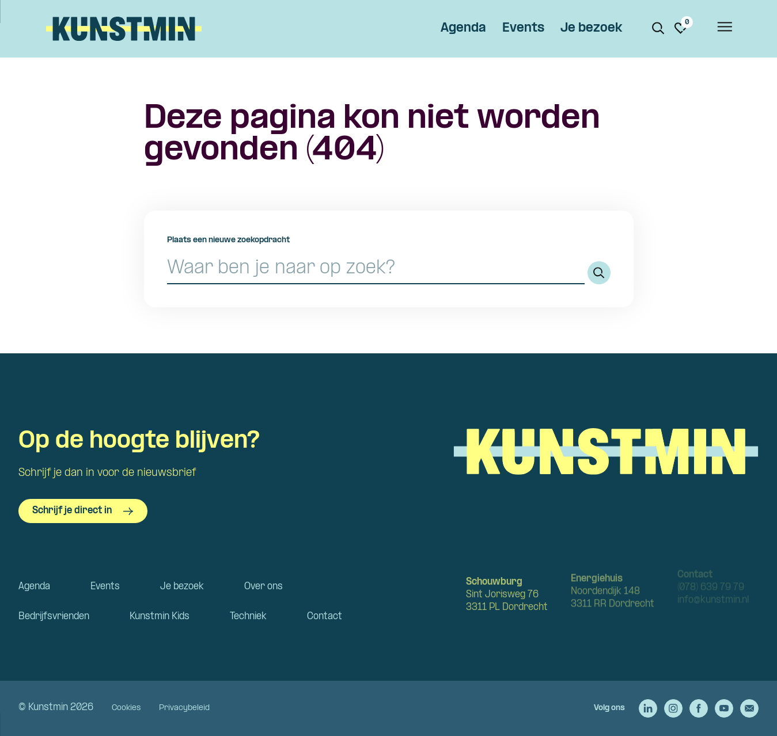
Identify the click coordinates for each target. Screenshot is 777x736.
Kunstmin (124, 29)
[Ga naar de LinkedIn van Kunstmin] (648, 708)
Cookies (126, 708)
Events (523, 28)
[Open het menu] (724, 29)
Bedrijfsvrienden (53, 616)
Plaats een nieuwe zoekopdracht (228, 240)
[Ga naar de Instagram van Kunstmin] (673, 708)
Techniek (248, 616)
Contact (324, 616)
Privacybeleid (184, 708)
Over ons (263, 587)
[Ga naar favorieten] (680, 28)
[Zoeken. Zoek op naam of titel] (658, 28)
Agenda (463, 28)
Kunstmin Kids (159, 616)
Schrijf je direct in (83, 511)
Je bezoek (591, 28)
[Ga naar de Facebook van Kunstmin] (698, 708)
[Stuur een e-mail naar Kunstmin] (749, 708)
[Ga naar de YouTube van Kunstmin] (724, 708)
